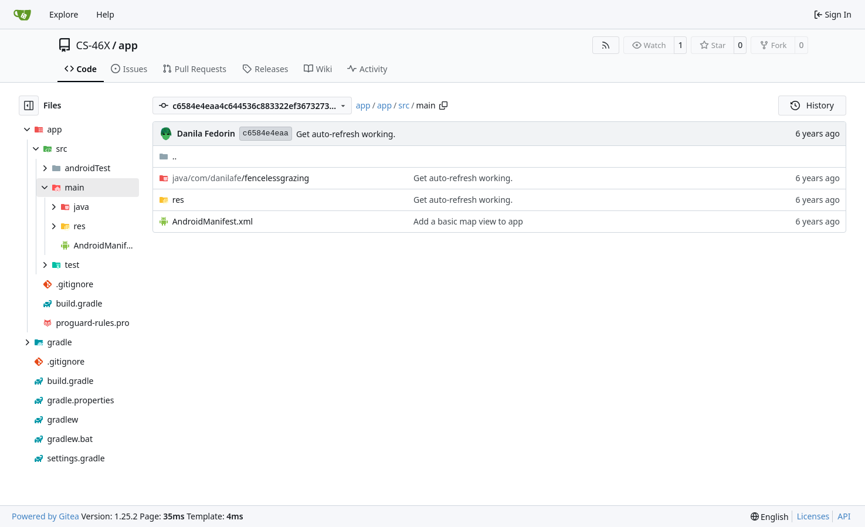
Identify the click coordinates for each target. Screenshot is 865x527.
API (843, 516)
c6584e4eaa (266, 133)
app (128, 45)
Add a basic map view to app (468, 221)
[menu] (770, 516)
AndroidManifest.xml (212, 221)
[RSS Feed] (605, 45)
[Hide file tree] (29, 105)
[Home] (22, 14)
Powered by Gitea (45, 516)
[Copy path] (443, 105)
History (812, 105)
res (178, 199)
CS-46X (93, 45)
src (403, 105)
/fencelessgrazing (241, 177)
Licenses (813, 516)
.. (168, 156)
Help (105, 14)
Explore (63, 14)
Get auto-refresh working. (345, 134)
